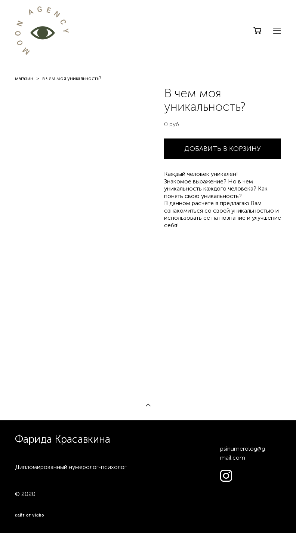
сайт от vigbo (29, 515)
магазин (24, 78)
